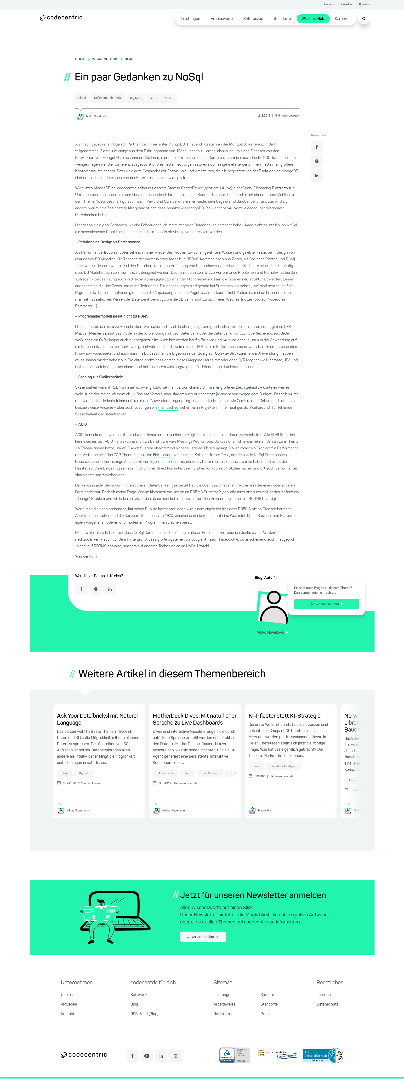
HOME (80, 59)
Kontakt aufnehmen (326, 603)
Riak (208, 208)
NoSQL (209, 98)
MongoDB (176, 144)
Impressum (326, 995)
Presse (267, 1015)
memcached (168, 407)
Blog (134, 1005)
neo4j (227, 208)
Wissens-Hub (313, 19)
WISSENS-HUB (104, 59)
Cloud (86, 98)
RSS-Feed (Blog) (144, 1015)
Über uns (328, 4)
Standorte (282, 19)
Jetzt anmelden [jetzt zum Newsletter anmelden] (202, 937)
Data (185, 98)
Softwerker (140, 995)
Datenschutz (327, 1005)
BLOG (129, 59)
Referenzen (253, 19)
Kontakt (364, 4)
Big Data (160, 98)
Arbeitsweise (222, 19)
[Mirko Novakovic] (93, 116)
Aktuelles (347, 4)
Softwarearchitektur (122, 98)
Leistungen (190, 19)
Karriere (341, 19)
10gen (117, 144)
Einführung (162, 455)
